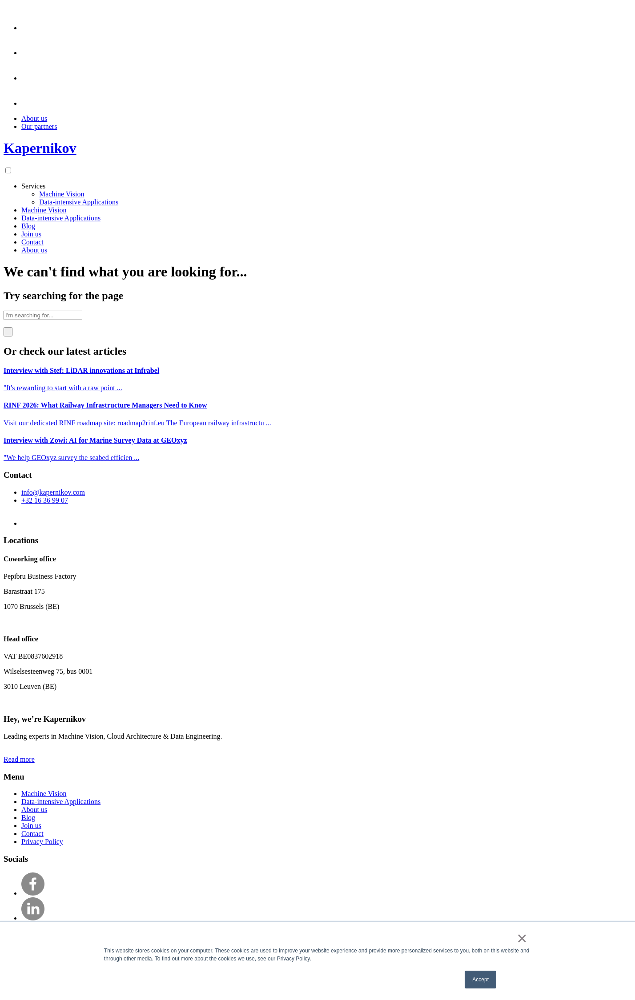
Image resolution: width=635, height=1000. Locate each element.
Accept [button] (480, 979)
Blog (28, 226)
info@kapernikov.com (53, 492)
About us (34, 118)
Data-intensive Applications (78, 202)
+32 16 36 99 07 (44, 500)
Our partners (39, 126)
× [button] (522, 938)
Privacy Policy (42, 841)
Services (33, 186)
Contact (32, 242)
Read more (19, 759)
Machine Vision (61, 194)
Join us (31, 234)
